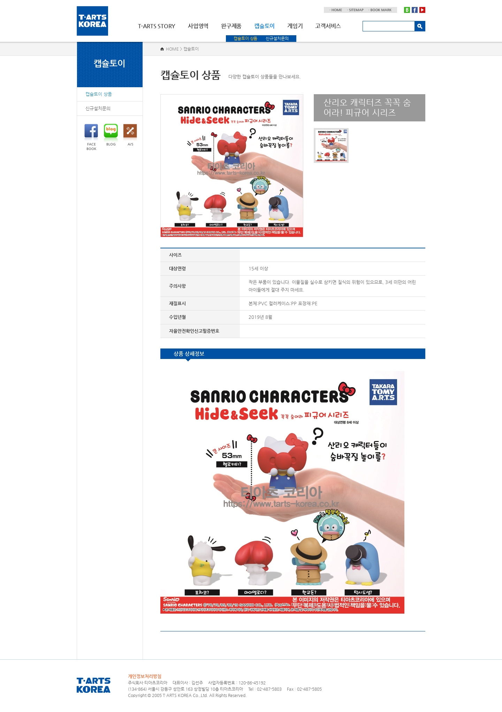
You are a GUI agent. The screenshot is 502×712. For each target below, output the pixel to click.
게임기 (295, 26)
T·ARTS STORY (156, 26)
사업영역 (198, 26)
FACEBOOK (91, 137)
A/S (130, 135)
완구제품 (231, 26)
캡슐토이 (264, 26)
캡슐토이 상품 (245, 38)
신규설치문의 (277, 38)
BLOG (111, 135)
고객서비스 (328, 26)
